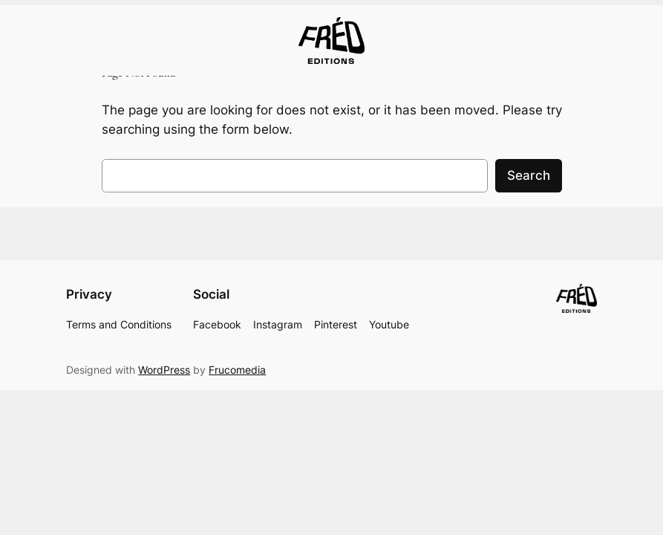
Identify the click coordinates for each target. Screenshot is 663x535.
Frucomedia (237, 369)
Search (528, 175)
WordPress (164, 369)
